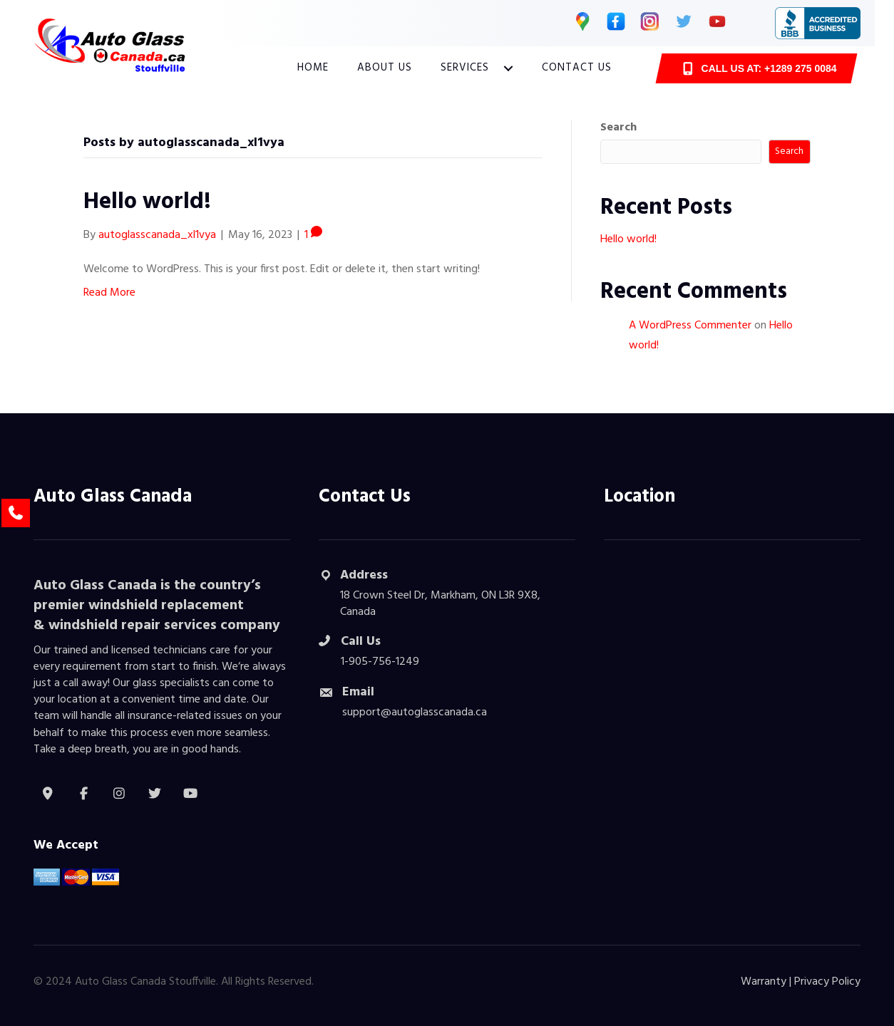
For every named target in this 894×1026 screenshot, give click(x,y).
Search (618, 128)
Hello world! (147, 202)
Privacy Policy (827, 982)
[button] (508, 68)
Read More (109, 293)
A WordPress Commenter (690, 325)
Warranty (763, 982)
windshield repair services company (164, 625)
